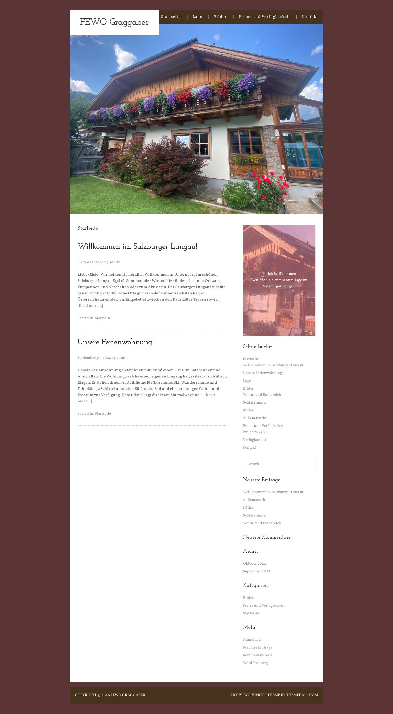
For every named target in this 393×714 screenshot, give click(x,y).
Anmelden (252, 639)
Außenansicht (255, 418)
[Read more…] (90, 306)
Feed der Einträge (257, 647)
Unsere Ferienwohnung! (116, 342)
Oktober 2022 (254, 563)
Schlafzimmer (255, 402)
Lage (197, 17)
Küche (248, 410)
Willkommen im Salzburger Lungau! (137, 247)
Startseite (171, 17)
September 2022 (256, 571)
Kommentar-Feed (257, 655)
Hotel (237, 695)
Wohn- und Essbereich (262, 394)
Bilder (220, 17)
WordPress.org (255, 663)
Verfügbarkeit (254, 440)
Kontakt (310, 17)
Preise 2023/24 (255, 432)
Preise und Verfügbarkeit (264, 17)
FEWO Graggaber (114, 22)
